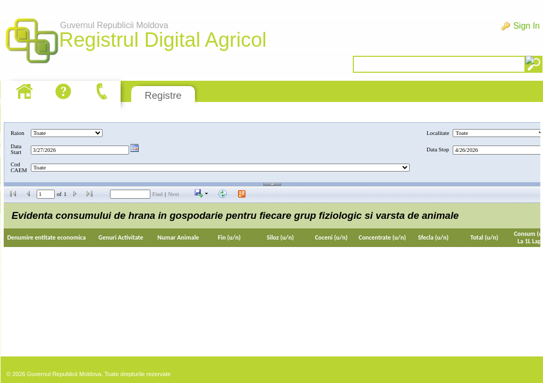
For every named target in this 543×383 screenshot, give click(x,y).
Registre (163, 95)
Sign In (526, 25)
